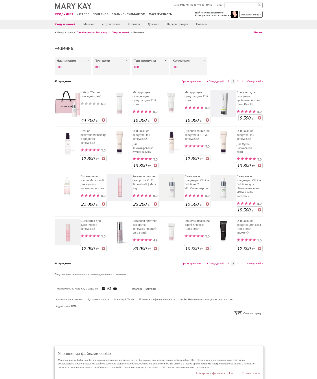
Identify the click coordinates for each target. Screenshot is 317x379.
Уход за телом (111, 24)
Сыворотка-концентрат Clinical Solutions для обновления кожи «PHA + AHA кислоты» (249, 186)
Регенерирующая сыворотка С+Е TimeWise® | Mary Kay (144, 182)
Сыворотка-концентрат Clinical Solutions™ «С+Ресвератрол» (197, 182)
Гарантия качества (201, 4)
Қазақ (219, 4)
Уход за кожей (65, 24)
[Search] (244, 5)
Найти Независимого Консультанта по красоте (212, 14)
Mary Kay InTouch (124, 299)
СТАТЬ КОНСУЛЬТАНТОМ (128, 14)
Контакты (151, 289)
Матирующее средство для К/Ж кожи (196, 96)
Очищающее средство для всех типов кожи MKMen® (248, 226)
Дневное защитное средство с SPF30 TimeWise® (197, 134)
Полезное (100, 14)
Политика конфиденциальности (157, 299)
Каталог (83, 14)
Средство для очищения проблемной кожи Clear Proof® (248, 98)
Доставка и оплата (98, 299)
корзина (251, 14)
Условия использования (69, 299)
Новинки (201, 24)
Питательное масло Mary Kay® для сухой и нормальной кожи (92, 182)
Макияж (88, 24)
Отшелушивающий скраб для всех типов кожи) (197, 224)
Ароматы (134, 24)
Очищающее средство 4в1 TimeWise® (141, 134)
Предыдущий (216, 81)
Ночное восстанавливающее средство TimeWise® (93, 136)
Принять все (251, 373)
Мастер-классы (161, 14)
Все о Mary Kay (181, 4)
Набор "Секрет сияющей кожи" (91, 94)
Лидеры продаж (177, 24)
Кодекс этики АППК (66, 306)
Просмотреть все (191, 81)
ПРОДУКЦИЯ (64, 14)
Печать (258, 32)
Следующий (254, 81)
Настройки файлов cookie (214, 373)
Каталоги (137, 289)
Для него (153, 24)
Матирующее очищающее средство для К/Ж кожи (144, 98)
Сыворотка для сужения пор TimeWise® (91, 224)
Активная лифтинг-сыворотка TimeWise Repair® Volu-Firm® (145, 226)
